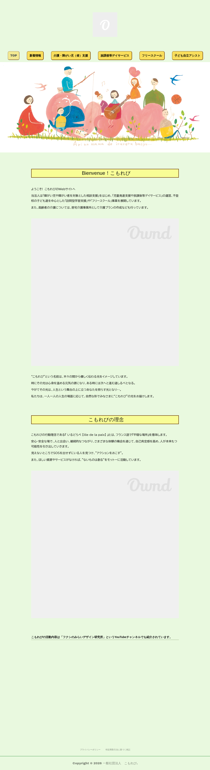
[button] (38, 55)
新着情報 (59, 55)
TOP (37, 55)
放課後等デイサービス (139, 55)
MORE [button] (170, 55)
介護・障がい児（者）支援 (95, 55)
